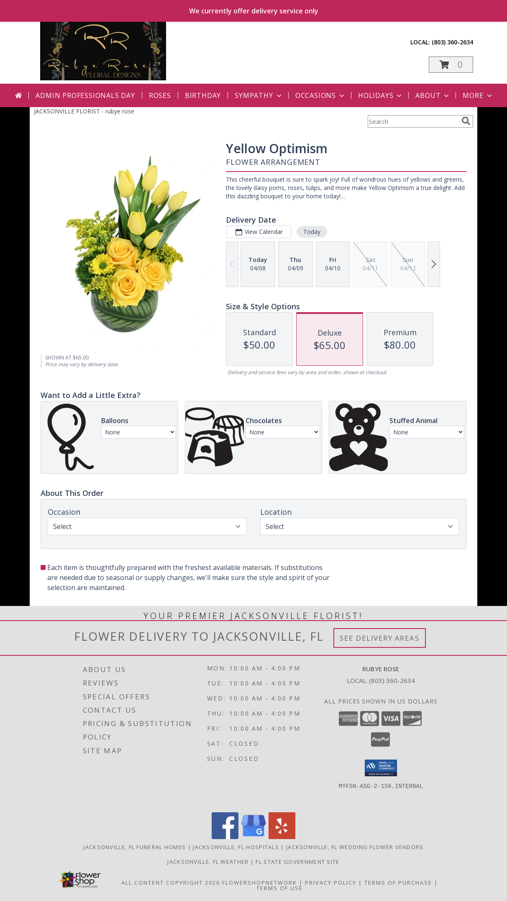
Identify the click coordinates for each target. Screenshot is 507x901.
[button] (451, 64)
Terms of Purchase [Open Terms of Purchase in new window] (398, 882)
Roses (160, 95)
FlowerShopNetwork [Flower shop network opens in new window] (259, 882)
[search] (466, 121)
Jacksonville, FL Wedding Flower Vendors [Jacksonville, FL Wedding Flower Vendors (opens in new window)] (355, 847)
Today (311, 232)
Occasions (320, 95)
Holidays (380, 95)
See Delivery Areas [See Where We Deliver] (380, 638)
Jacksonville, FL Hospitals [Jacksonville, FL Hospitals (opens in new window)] (236, 847)
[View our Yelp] (282, 837)
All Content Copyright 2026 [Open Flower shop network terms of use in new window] (170, 882)
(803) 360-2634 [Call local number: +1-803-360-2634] (452, 42)
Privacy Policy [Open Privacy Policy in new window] (330, 882)
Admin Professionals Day (85, 95)
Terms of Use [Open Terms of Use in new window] (279, 888)
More (478, 95)
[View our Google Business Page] (253, 837)
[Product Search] (413, 121)
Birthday (203, 95)
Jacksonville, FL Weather (207, 861)
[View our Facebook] (225, 837)
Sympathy (259, 95)
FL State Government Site (297, 861)
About (433, 95)
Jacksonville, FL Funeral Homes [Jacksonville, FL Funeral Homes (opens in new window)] (134, 847)
